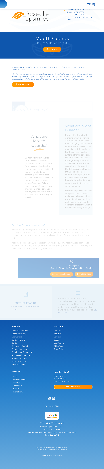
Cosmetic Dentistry (20, 331)
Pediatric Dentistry (19, 349)
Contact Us (16, 377)
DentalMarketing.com (54, 455)
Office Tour (58, 346)
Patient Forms (17, 392)
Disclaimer (63, 450)
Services (57, 337)
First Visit (57, 331)
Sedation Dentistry (19, 358)
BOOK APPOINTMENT (73, 387)
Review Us (16, 389)
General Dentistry (19, 334)
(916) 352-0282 (22, 84)
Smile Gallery (59, 349)
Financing (16, 383)
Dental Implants (18, 340)
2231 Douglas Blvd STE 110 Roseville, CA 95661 (79, 14)
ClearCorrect (17, 337)
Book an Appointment (64, 274)
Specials (57, 340)
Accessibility (53, 450)
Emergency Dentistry (20, 346)
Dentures (15, 343)
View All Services (18, 364)
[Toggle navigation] (3, 4)
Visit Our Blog (52, 406)
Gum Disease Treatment (22, 352)
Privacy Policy (42, 450)
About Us (57, 334)
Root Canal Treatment (21, 355)
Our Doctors (59, 343)
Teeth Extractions (19, 361)
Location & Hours (19, 380)
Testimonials (17, 386)
